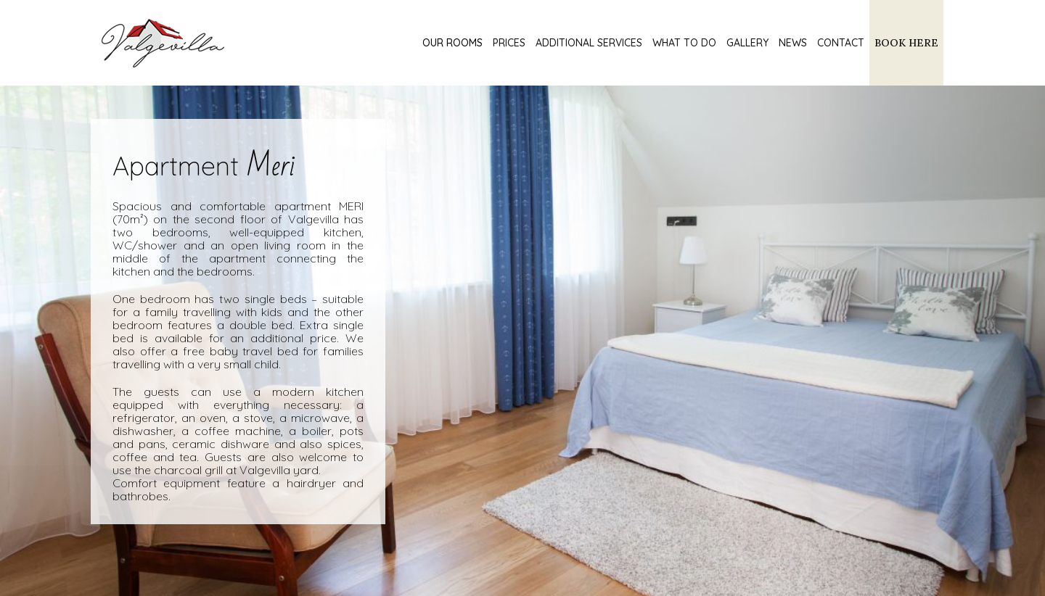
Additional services (589, 42)
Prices (509, 42)
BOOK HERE (906, 42)
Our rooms (452, 42)
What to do (684, 42)
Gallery (747, 42)
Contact (840, 42)
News (793, 42)
